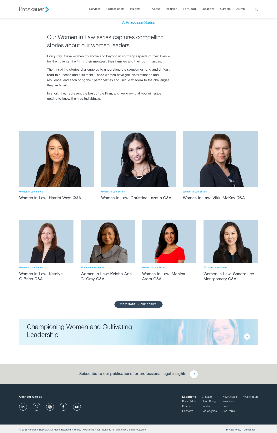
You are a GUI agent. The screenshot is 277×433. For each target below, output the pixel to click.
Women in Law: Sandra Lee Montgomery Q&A (229, 367)
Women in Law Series (31, 282)
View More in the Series (138, 395)
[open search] (256, 9)
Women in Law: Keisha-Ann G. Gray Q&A (106, 367)
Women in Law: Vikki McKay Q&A (214, 289)
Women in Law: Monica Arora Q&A (163, 367)
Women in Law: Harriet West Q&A (50, 289)
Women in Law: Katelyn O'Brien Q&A (41, 367)
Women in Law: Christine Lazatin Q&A (136, 289)
